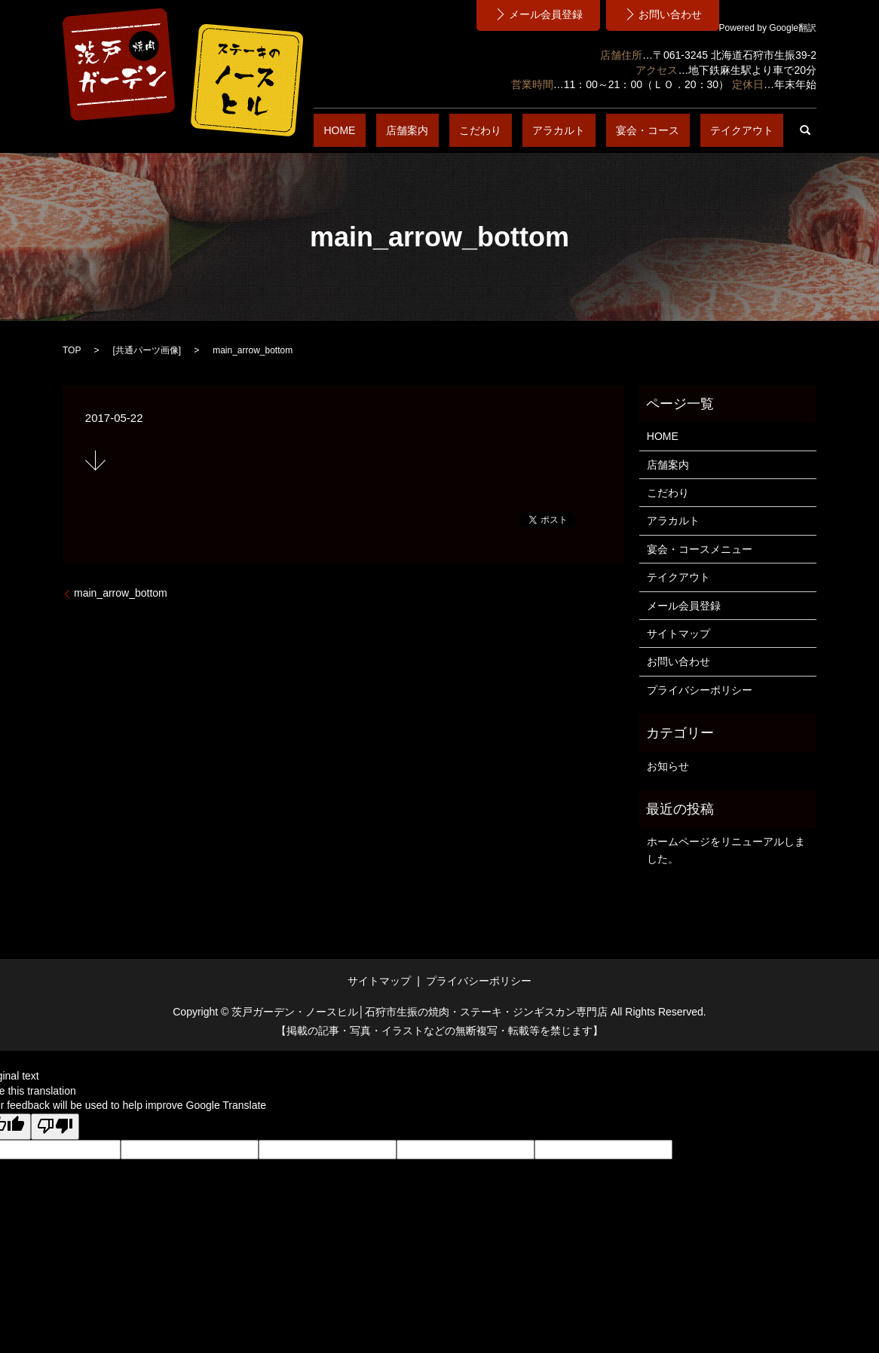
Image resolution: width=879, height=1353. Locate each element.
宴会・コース (677, 130)
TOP (72, 350)
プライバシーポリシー (699, 690)
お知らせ (668, 766)
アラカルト (609, 130)
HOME (451, 130)
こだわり (551, 130)
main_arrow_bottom (120, 593)
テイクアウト (751, 130)
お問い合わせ (678, 661)
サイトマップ (678, 634)
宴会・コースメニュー (699, 549)
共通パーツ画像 (147, 350)
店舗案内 (498, 130)
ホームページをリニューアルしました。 (726, 849)
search (805, 130)
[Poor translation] (55, 1127)
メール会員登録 (684, 606)
